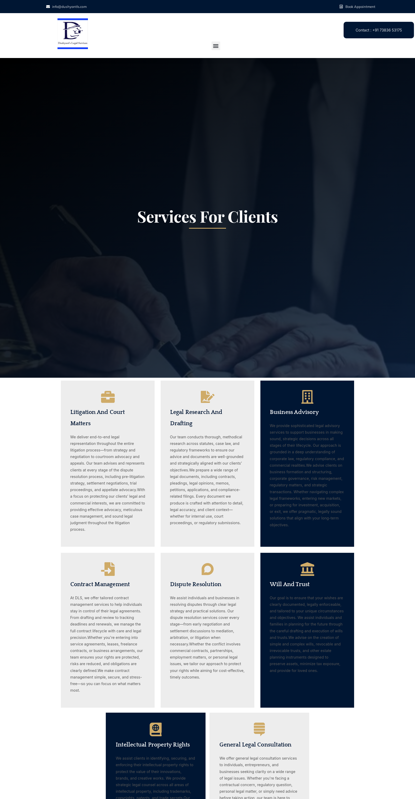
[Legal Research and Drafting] (207, 397)
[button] (216, 45)
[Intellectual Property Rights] (155, 729)
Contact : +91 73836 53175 (379, 30)
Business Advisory (294, 412)
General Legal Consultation (255, 745)
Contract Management (100, 584)
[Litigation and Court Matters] (108, 397)
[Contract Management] (108, 569)
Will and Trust (290, 584)
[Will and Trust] (307, 569)
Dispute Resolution (196, 584)
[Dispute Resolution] (207, 569)
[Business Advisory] (307, 397)
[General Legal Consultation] (259, 729)
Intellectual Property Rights (153, 745)
